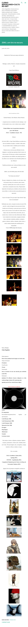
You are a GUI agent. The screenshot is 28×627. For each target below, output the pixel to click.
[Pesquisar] (22, 3)
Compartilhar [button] (6, 622)
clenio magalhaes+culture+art (11, 4)
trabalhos (12, 620)
